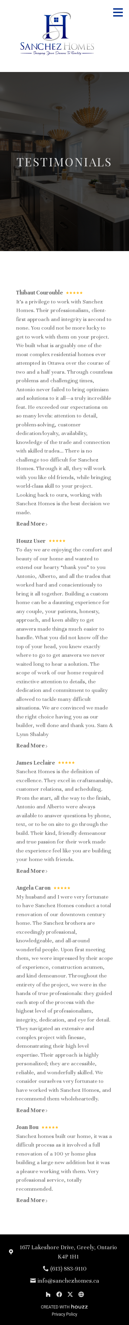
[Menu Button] (118, 12)
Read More (32, 523)
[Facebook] (59, 1294)
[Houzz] (48, 1294)
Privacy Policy (64, 1314)
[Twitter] (70, 1294)
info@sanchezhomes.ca (68, 1280)
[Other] (81, 1294)
